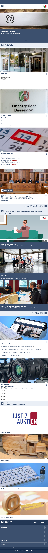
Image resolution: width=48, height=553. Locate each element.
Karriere (4, 275)
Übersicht (15, 548)
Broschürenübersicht (5, 200)
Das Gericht (4, 527)
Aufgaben (3, 531)
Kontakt (4, 74)
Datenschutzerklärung (23, 548)
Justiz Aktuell (6, 343)
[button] (25, 40)
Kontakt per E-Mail (4, 87)
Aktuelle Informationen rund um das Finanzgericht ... (11, 33)
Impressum (32, 548)
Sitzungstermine (7, 154)
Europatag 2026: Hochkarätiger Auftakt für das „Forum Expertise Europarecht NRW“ (17, 346)
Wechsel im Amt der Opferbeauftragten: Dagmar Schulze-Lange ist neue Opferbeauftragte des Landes (20, 349)
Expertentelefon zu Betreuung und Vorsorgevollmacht (11, 355)
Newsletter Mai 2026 (8, 31)
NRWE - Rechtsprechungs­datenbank (13, 306)
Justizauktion (6, 432)
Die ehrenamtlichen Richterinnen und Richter (16, 196)
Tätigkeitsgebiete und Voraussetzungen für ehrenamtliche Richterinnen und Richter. (17, 198)
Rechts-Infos (4, 540)
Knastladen (5, 460)
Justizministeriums (7, 385)
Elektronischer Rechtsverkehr (11, 489)
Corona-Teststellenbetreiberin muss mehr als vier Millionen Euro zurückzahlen (16, 352)
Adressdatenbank (7, 517)
